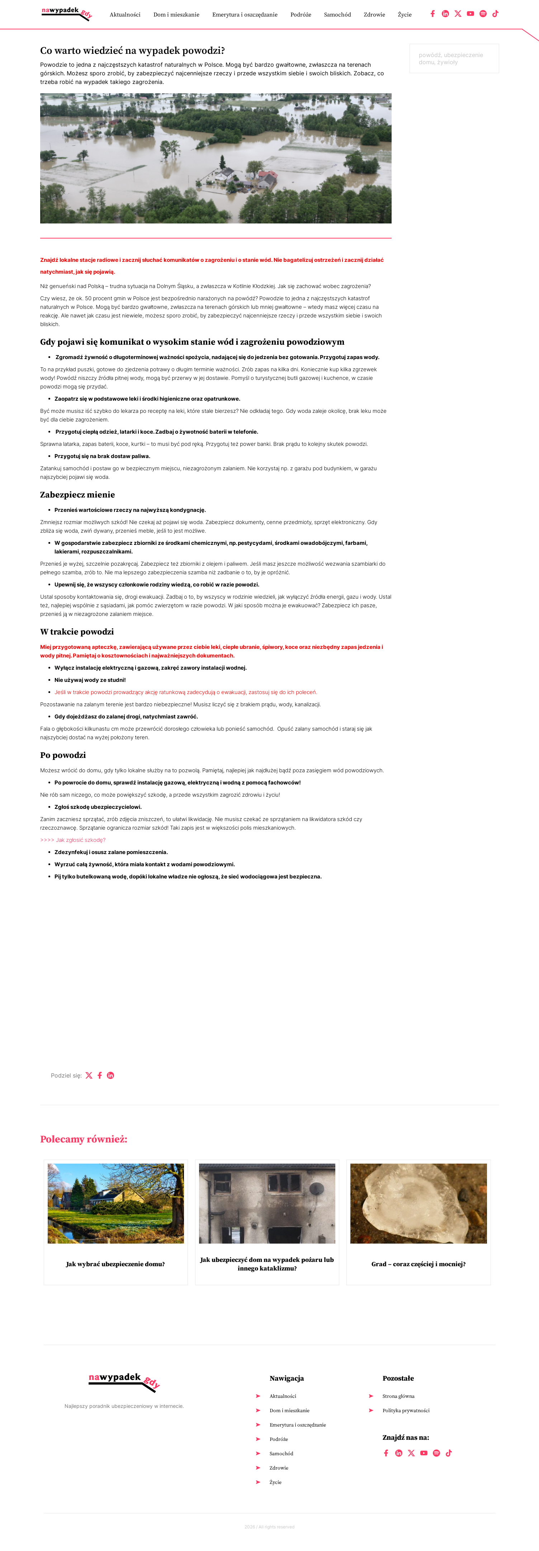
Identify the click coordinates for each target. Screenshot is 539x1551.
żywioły (447, 62)
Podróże (300, 14)
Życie (405, 14)
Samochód (337, 14)
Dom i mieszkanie (176, 14)
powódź (430, 54)
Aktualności (125, 14)
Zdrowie (374, 14)
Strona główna (399, 1396)
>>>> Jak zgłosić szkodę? (72, 839)
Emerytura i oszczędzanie (245, 14)
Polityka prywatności (406, 1410)
